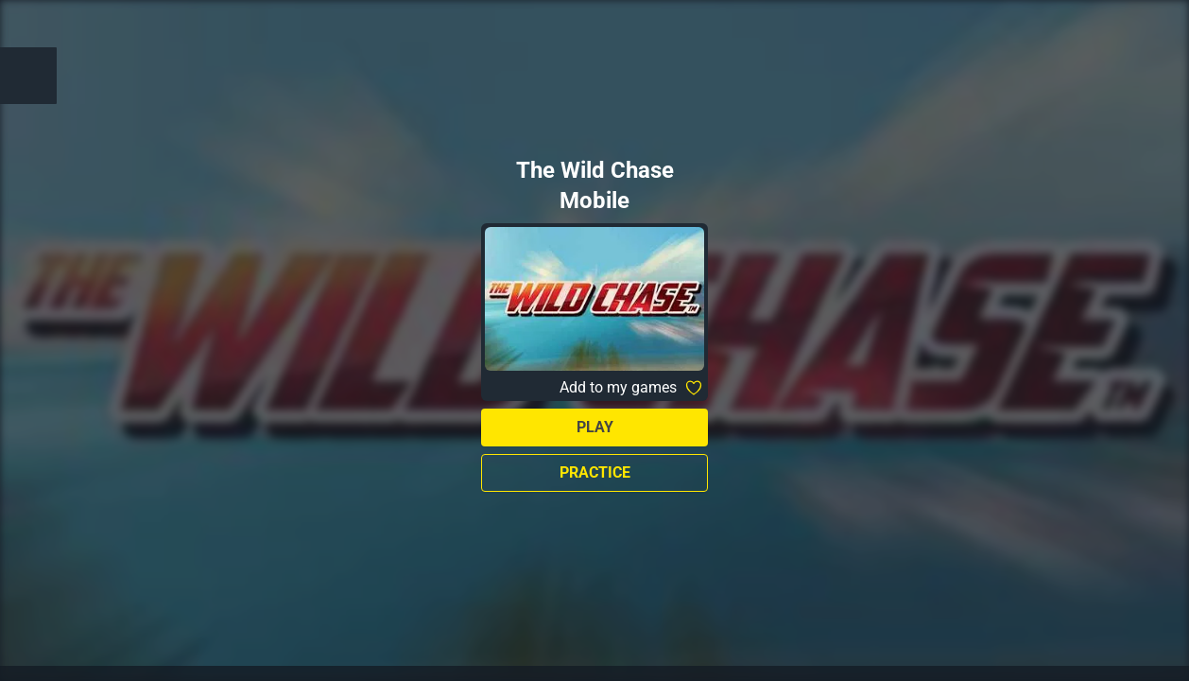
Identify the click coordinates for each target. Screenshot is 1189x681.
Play (595, 427)
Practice (595, 472)
